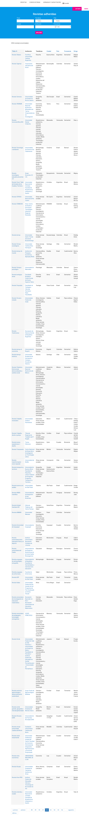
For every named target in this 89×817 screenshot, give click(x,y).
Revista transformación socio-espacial (16, 462)
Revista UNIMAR (16, 512)
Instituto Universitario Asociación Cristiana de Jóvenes (28, 541)
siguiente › (71, 810)
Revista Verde (16, 639)
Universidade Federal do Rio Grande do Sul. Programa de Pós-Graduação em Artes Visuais (29, 588)
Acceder (66, 3)
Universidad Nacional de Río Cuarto (29, 198)
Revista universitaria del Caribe (16, 550)
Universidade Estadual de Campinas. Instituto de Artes (29, 770)
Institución (38, 24)
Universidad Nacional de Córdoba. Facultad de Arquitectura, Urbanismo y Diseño (29, 797)
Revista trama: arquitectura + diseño (16, 444)
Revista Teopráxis (17, 285)
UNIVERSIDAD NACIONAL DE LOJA (29, 757)
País (55, 18)
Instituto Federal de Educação (28, 779)
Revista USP (15, 577)
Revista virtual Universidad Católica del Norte (17, 728)
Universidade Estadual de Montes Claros (29, 708)
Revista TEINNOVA (17, 204)
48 (31, 810)
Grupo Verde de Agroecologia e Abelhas (29, 692)
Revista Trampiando (18, 449)
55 (58, 810)
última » (14, 813)
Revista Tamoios (17, 96)
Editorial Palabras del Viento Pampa (29, 507)
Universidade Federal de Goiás (29, 300)
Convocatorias (34, 2)
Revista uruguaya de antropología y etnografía (17, 561)
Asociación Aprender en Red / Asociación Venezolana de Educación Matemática (29, 602)
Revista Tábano (16, 54)
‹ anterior (23, 810)
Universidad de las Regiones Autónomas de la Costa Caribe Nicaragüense (29, 552)
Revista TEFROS (16, 197)
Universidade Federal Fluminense (29, 420)
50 (39, 810)
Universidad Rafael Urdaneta (28, 122)
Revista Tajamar (16, 63)
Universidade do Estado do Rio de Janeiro (29, 98)
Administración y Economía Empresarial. (29, 750)
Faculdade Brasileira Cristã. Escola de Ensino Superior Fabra (29, 278)
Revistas (23, 2)
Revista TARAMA (17, 104)
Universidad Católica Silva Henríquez (29, 245)
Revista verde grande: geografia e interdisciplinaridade (18, 708)
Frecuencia (57, 24)
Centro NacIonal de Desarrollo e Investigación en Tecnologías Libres (29, 453)
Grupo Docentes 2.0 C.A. (29, 175)
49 (35, 810)
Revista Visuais (16, 766)
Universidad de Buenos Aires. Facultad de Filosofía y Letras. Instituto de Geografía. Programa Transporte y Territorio (29, 475)
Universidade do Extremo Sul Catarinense (29, 149)
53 (50, 810)
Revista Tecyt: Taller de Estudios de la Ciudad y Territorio (18, 184)
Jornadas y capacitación (52, 2)
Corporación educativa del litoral (29, 65)
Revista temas (16, 235)
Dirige (76, 51)
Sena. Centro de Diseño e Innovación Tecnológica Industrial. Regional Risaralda (29, 209)
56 (62, 810)
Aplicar (39, 32)
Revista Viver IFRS (17, 777)
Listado (78, 9)
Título (18, 18)
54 (54, 810)
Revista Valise (16, 582)
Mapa (86, 9)
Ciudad (19, 24)
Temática (38, 18)
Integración (28, 747)
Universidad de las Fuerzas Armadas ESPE (29, 717)
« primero (15, 810)
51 (43, 810)
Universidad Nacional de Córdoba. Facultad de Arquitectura (29, 186)
